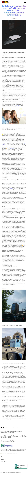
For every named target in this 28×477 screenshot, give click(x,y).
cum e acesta (10, 188)
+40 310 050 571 (4, 461)
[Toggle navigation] (25, 2)
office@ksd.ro (3, 459)
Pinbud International (9, 428)
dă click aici (18, 105)
